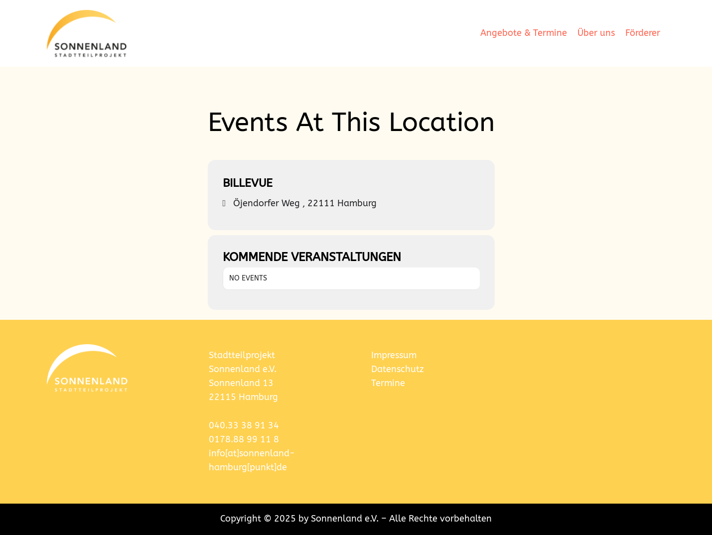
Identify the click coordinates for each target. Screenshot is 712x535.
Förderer (642, 33)
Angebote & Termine (523, 33)
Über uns (596, 33)
